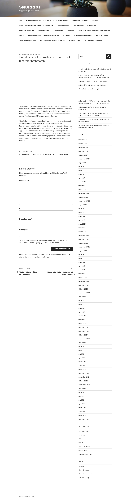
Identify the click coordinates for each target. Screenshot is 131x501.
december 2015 (83, 235)
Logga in (81, 466)
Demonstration (83, 431)
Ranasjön (70, 31)
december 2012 (83, 373)
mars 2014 (82, 316)
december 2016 (83, 193)
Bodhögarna (58, 31)
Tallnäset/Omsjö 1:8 (26, 31)
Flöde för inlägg (83, 470)
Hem (20, 20)
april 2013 (81, 358)
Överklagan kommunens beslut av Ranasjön (94, 31)
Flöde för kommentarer (86, 474)
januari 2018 (82, 144)
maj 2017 (81, 174)
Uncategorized (29, 152)
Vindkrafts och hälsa (85, 454)
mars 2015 (82, 270)
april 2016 (81, 220)
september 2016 (84, 201)
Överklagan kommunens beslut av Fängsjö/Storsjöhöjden (60, 41)
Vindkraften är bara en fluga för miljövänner (93, 81)
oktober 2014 (83, 289)
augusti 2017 (82, 163)
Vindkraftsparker (44, 31)
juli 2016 (81, 209)
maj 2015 (81, 262)
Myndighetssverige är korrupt (88, 89)
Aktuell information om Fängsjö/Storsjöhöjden (36, 26)
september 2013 (84, 339)
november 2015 (83, 239)
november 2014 (83, 285)
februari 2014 (82, 320)
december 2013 (83, 327)
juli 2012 (81, 392)
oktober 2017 (83, 155)
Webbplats (23, 230)
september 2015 (84, 247)
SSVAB (80, 443)
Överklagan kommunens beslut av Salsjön (43, 36)
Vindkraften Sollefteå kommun (54, 154)
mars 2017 (82, 182)
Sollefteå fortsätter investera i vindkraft (92, 85)
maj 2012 (81, 400)
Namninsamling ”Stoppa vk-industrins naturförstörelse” (47, 20)
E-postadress (25, 219)
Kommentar (24, 180)
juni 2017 (81, 170)
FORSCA (81, 435)
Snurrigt (30, 7)
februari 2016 (82, 228)
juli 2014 (81, 300)
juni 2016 (81, 212)
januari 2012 (82, 415)
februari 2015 (82, 274)
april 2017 (81, 178)
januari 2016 (82, 232)
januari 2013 (82, 369)
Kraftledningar (78, 26)
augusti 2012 (82, 388)
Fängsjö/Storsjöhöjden (27, 41)
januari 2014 (82, 323)
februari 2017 (82, 186)
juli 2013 (81, 346)
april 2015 (81, 266)
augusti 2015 (82, 251)
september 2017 (84, 159)
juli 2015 (81, 254)
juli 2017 (81, 166)
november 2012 (83, 377)
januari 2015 (82, 277)
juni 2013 (81, 350)
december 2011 (83, 419)
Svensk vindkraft (84, 446)
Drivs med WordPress (26, 496)
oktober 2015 (83, 243)
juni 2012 (81, 396)
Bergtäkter (91, 26)
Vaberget (66, 36)
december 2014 (83, 281)
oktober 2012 (83, 381)
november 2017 (83, 151)
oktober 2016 (83, 197)
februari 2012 (82, 411)
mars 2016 (82, 224)
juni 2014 (81, 304)
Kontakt (95, 20)
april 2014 (81, 312)
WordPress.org (83, 478)
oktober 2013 (83, 335)
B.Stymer (81, 113)
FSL (79, 439)
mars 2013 (82, 362)
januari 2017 (82, 189)
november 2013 (83, 331)
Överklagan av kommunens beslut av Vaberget (90, 36)
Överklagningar (63, 26)
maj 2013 (81, 354)
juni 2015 (81, 258)
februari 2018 (82, 140)
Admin (38, 54)
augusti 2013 (82, 342)
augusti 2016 (82, 205)
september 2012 (84, 385)
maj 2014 (81, 308)
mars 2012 (82, 408)
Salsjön (21, 36)
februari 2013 (82, 365)
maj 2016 (81, 216)
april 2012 (81, 404)
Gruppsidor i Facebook (80, 20)
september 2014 (84, 293)
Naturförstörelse (30, 154)
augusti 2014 (82, 297)
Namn (22, 208)
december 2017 (83, 147)
